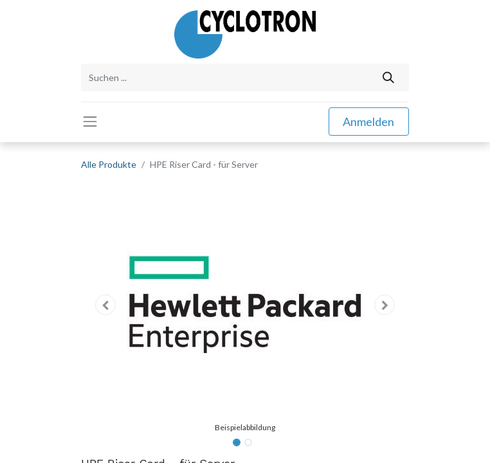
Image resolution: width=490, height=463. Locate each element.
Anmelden (368, 121)
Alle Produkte (108, 164)
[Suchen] (388, 77)
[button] (106, 305)
